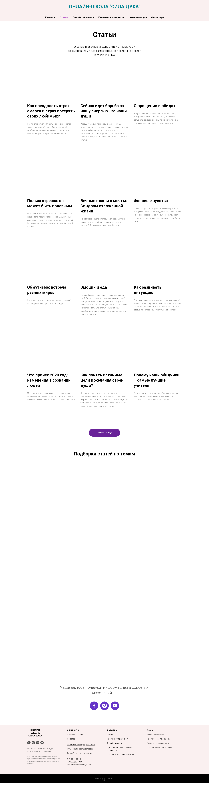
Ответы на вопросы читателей (120, 765)
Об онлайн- (72, 745)
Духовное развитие (155, 745)
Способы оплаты (74, 763)
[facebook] (94, 716)
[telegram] (42, 753)
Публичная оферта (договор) (80, 759)
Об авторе (157, 17)
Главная (50, 17)
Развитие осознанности (158, 753)
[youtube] (115, 716)
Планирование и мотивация (159, 758)
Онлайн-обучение (83, 17)
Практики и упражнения (117, 749)
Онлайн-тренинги (114, 753)
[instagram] (104, 716)
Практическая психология (158, 749)
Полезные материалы (111, 17)
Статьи (63, 17)
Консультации (138, 17)
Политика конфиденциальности (81, 755)
